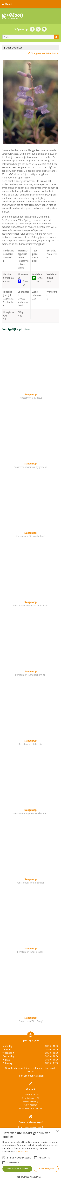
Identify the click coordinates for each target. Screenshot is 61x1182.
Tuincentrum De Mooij (31, 1094)
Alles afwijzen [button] (46, 1168)
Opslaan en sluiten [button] (17, 1168)
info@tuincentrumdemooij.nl (31, 1108)
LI (44, 29)
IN (38, 29)
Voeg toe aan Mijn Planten (45, 53)
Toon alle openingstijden (31, 1075)
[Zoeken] (30, 37)
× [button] (57, 1131)
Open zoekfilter (12, 47)
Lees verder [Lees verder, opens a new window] (22, 1151)
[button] (30, 1176)
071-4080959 (31, 1105)
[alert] (30, 1155)
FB (32, 29)
